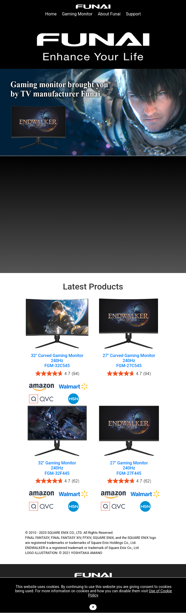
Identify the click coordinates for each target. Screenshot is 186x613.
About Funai (109, 13)
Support (133, 13)
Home (51, 13)
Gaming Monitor (77, 13)
